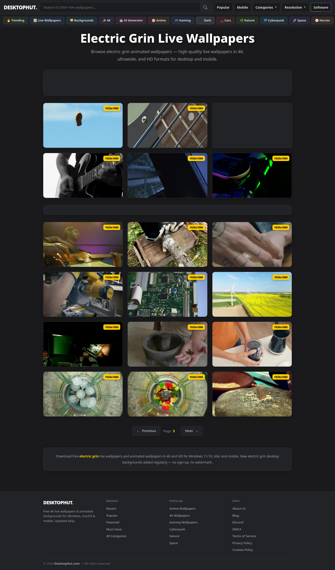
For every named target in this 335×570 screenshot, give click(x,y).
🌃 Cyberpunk (274, 20)
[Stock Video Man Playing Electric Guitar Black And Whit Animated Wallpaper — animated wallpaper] (83, 175)
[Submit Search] (205, 7)
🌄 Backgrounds (82, 20)
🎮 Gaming (183, 20)
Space (173, 543)
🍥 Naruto (322, 20)
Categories (266, 7)
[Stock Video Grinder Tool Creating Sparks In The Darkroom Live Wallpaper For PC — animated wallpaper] (83, 344)
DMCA (236, 529)
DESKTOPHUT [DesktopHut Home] (20, 7)
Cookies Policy (242, 550)
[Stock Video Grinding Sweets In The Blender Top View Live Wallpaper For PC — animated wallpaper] (167, 394)
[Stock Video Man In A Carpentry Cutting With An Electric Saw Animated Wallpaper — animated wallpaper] (83, 294)
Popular (223, 7)
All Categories (116, 536)
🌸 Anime (159, 20)
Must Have (114, 529)
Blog (235, 515)
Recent (111, 508)
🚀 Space (299, 20)
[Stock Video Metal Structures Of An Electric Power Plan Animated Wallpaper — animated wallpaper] (167, 175)
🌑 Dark (205, 20)
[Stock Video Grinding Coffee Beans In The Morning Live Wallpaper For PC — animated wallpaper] (252, 344)
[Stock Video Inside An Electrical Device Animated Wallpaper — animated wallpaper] (167, 294)
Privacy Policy (242, 543)
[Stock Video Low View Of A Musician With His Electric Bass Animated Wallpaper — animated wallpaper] (83, 244)
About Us (239, 508)
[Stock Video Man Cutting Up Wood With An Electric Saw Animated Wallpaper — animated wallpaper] (167, 244)
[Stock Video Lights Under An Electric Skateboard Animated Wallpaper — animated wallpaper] (252, 175)
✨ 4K (106, 20)
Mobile (242, 7)
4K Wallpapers (179, 515)
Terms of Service (244, 536)
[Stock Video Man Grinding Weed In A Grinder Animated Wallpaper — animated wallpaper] (252, 244)
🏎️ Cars (225, 20)
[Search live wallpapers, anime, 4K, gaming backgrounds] (120, 7)
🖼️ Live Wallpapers (47, 20)
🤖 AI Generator (131, 20)
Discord (237, 522)
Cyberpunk (177, 529)
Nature (174, 536)
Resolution (295, 7)
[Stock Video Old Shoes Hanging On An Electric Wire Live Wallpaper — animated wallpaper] (83, 125)
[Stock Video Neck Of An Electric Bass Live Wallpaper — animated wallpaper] (167, 125)
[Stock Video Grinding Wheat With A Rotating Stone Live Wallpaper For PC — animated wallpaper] (252, 394)
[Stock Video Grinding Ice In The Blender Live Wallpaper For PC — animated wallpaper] (83, 394)
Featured (112, 522)
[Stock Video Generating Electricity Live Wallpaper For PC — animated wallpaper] (252, 294)
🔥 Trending (15, 20)
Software (321, 7)
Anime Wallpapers (182, 508)
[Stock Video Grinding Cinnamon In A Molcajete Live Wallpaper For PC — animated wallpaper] (167, 344)
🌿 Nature (247, 20)
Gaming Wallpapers (183, 522)
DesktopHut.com (67, 563)
